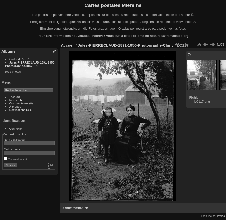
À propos (15, 106)
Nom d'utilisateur (15, 139)
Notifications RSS (20, 109)
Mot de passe (13, 149)
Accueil (68, 45)
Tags (12, 96)
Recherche (16, 100)
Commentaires (19, 103)
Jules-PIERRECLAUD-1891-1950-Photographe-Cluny (30, 64)
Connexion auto (16, 159)
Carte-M (14, 59)
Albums (8, 51)
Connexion (16, 128)
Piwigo (221, 215)
